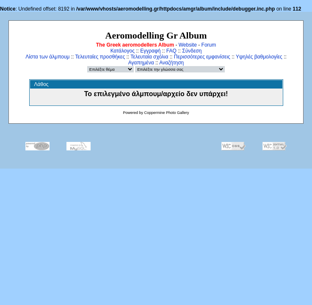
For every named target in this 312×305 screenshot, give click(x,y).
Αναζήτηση (171, 63)
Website (188, 45)
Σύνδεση (192, 51)
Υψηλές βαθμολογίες (259, 57)
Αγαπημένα (141, 63)
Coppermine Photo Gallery (166, 113)
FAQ (171, 51)
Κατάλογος (122, 51)
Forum (209, 45)
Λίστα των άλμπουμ (47, 57)
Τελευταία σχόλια (149, 57)
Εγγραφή (150, 51)
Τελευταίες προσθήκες (100, 57)
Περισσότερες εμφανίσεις (202, 57)
